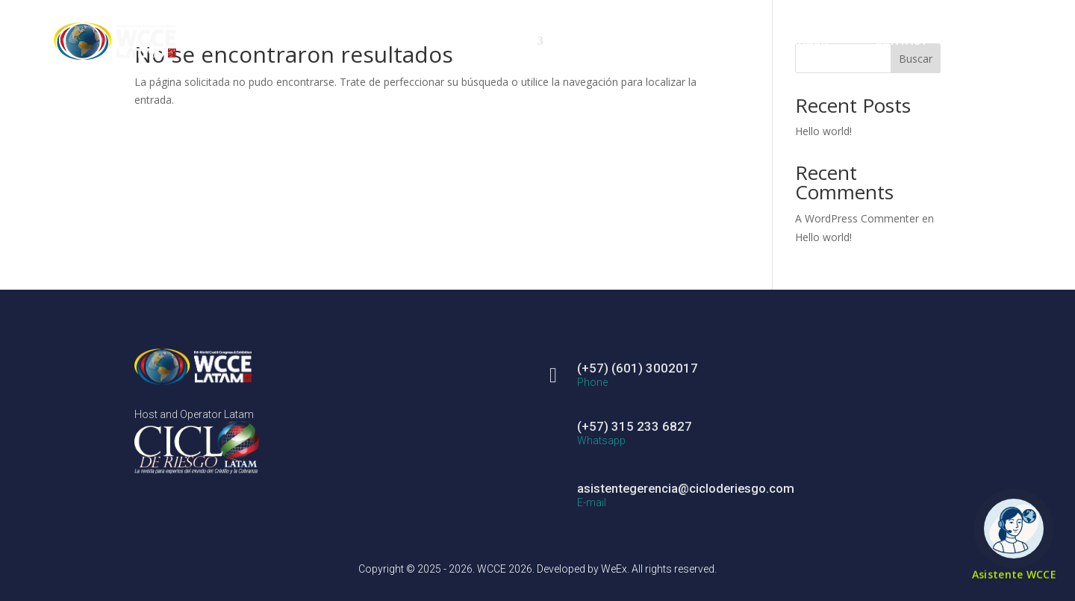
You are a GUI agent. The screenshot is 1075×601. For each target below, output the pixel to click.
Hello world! (823, 131)
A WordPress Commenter (857, 218)
